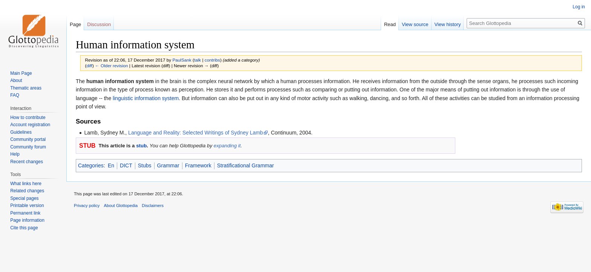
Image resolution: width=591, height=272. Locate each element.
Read (390, 24)
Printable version (27, 205)
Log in (579, 6)
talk (197, 59)
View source (415, 24)
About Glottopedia (121, 205)
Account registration (30, 124)
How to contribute (27, 117)
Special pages (24, 198)
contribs (212, 59)
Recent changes (26, 161)
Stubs (145, 165)
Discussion (99, 24)
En (111, 165)
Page (75, 24)
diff (89, 65)
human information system (120, 81)
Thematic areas (25, 88)
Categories (91, 165)
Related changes (27, 190)
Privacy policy (87, 205)
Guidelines (21, 132)
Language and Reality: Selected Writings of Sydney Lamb (195, 133)
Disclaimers (153, 205)
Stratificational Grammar (245, 165)
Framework (198, 165)
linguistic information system (146, 98)
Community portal (28, 139)
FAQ (14, 95)
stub (141, 145)
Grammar (168, 165)
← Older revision (111, 65)
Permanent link (25, 213)
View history (448, 24)
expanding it (227, 145)
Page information (27, 220)
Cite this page (24, 227)
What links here (25, 183)
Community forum (28, 147)
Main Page (21, 73)
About (16, 80)
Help (15, 154)
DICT (126, 165)
